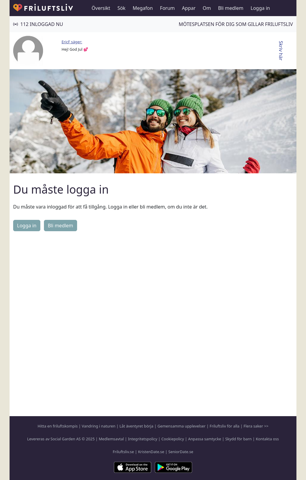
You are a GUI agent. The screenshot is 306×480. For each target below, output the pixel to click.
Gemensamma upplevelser (181, 426)
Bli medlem (231, 8)
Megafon (143, 8)
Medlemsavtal (111, 439)
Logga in (260, 8)
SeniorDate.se (180, 451)
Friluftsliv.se (123, 451)
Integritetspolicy (142, 439)
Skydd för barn (238, 439)
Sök (121, 8)
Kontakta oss (267, 439)
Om (207, 8)
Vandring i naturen (98, 426)
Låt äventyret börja (136, 426)
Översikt (101, 8)
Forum (167, 8)
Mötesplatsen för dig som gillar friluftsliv (236, 24)
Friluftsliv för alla (225, 426)
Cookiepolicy (172, 439)
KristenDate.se (151, 451)
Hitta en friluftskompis (58, 426)
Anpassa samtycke (204, 439)
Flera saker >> (256, 426)
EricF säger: (72, 41)
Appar (189, 8)
